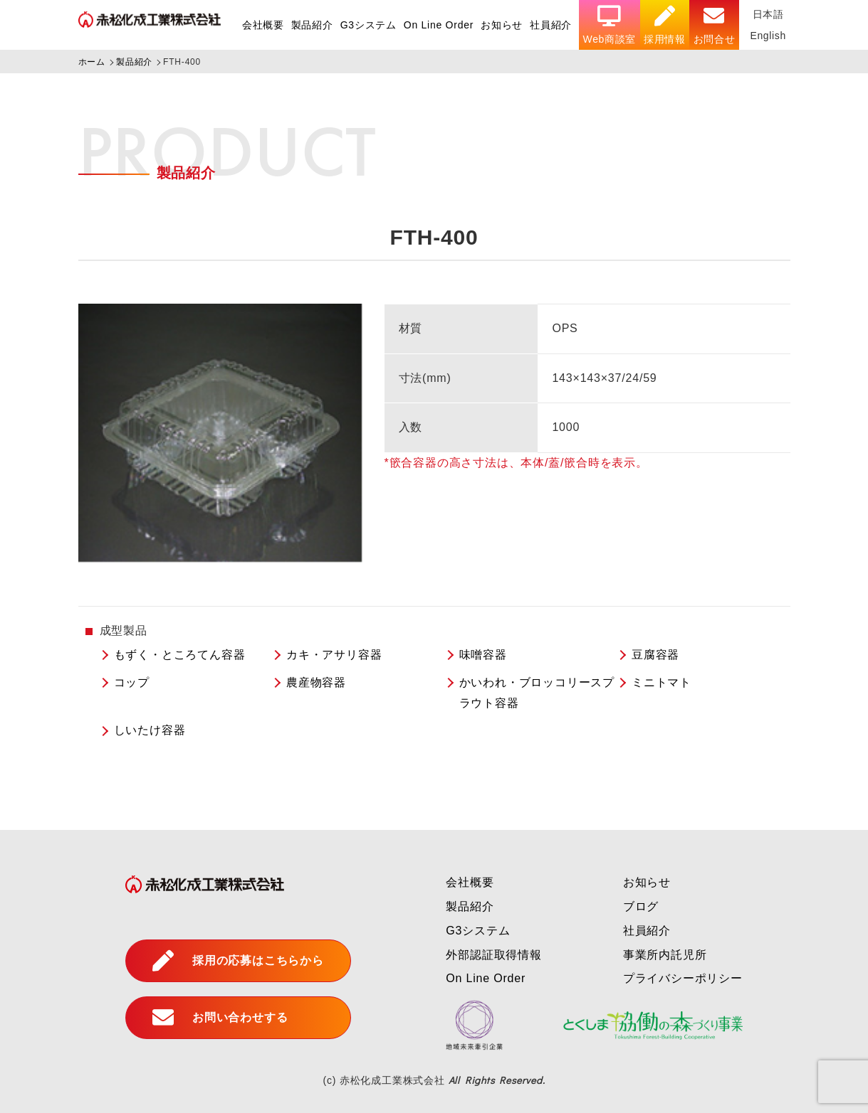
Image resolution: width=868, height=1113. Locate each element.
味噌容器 (483, 655)
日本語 (767, 14)
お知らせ (500, 25)
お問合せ (713, 25)
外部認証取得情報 (493, 955)
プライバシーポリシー (683, 978)
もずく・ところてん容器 (180, 655)
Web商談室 (607, 25)
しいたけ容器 (150, 730)
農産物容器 (316, 682)
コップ (132, 682)
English (767, 35)
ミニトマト (661, 682)
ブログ (641, 906)
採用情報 (663, 25)
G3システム (365, 25)
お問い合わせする (220, 1017)
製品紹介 (309, 25)
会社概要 (260, 25)
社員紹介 (549, 25)
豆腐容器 (655, 655)
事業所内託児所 (665, 955)
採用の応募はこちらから (238, 960)
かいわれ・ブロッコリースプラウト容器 (537, 692)
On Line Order (436, 25)
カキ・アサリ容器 (334, 655)
